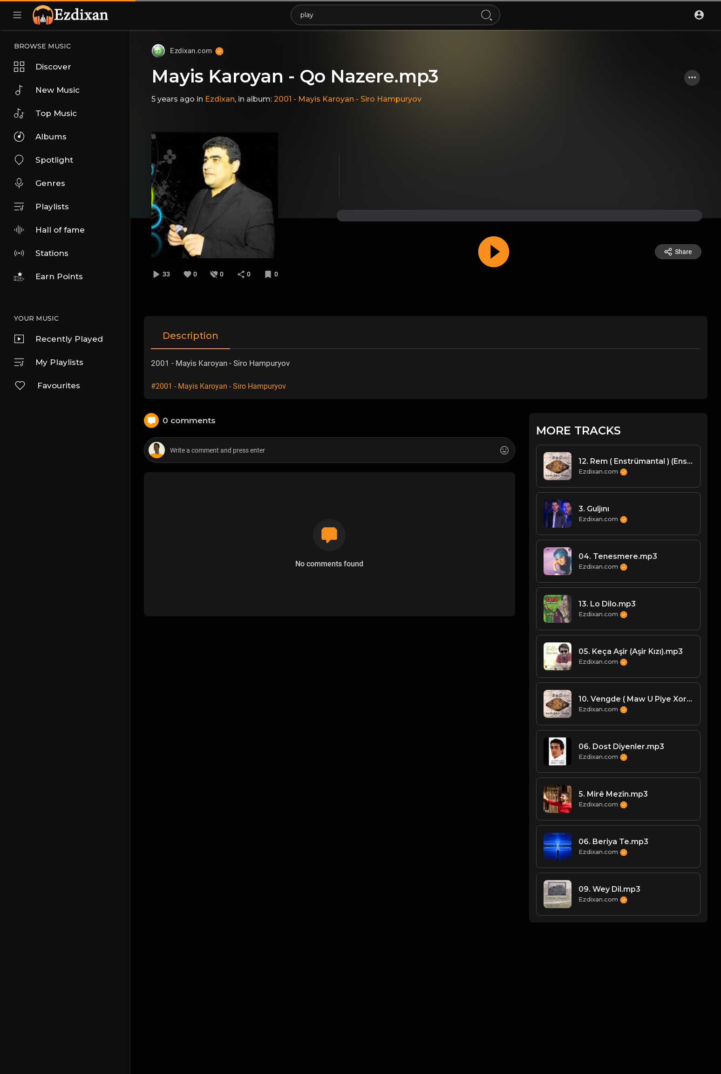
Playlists (41, 206)
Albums (40, 136)
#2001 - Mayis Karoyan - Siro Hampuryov (218, 386)
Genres (39, 183)
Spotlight (43, 160)
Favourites (47, 385)
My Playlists (48, 362)
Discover (42, 67)
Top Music (45, 113)
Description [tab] (190, 335)
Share (678, 251)
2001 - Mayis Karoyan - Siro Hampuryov (348, 99)
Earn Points (48, 276)
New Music (47, 90)
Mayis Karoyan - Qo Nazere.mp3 (295, 76)
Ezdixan (220, 99)
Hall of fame (49, 230)
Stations (41, 253)
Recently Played (58, 339)
